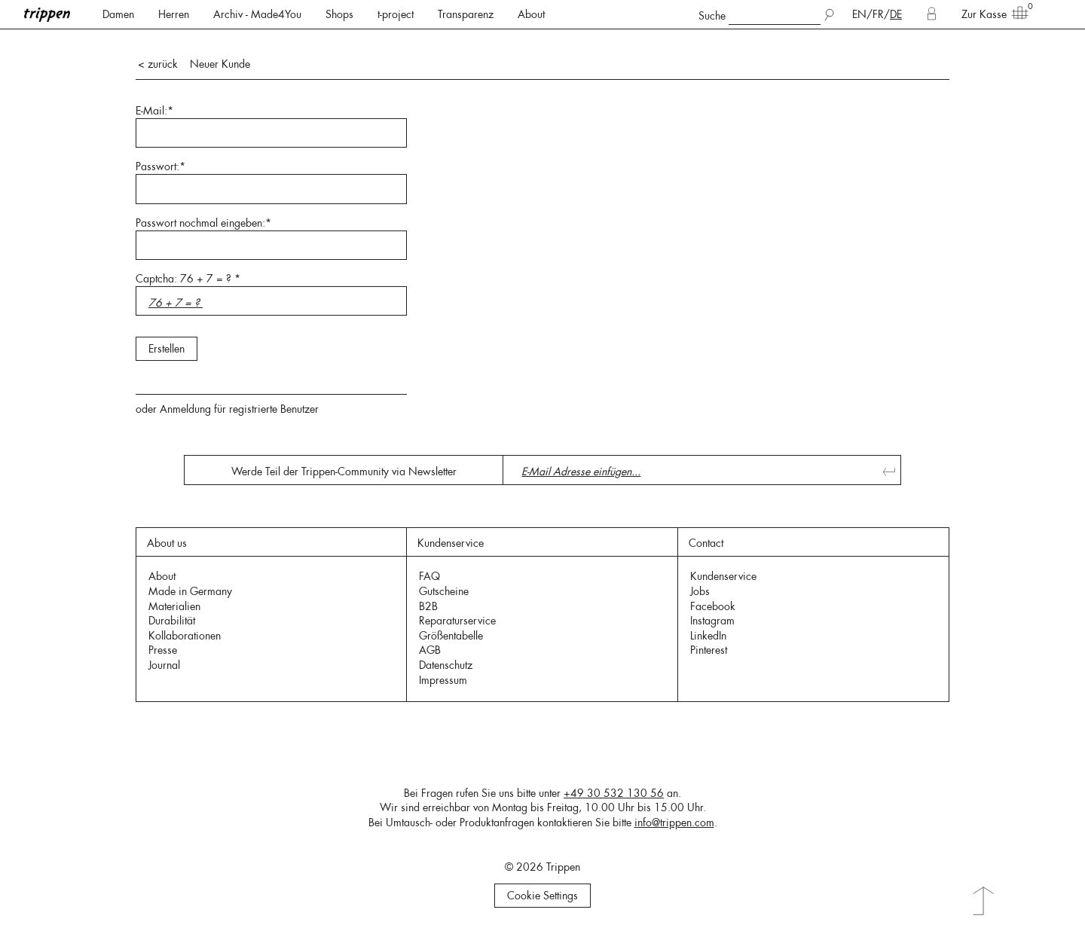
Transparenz (466, 14)
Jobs (700, 591)
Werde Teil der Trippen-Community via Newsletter (344, 471)
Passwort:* (160, 166)
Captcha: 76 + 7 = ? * (188, 278)
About (531, 14)
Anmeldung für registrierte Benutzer (239, 409)
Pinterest (708, 650)
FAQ (429, 576)
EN (859, 14)
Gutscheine (444, 591)
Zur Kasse (990, 13)
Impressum (443, 680)
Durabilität (171, 620)
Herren (173, 14)
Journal (164, 665)
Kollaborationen (184, 636)
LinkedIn (708, 636)
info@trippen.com (674, 822)
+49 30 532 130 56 (614, 793)
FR (878, 14)
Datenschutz (445, 665)
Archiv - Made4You (257, 14)
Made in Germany (190, 591)
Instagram (712, 620)
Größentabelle (451, 636)
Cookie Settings (542, 895)
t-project (395, 14)
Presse (162, 650)
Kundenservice (723, 576)
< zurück (158, 64)
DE (896, 14)
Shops (339, 14)
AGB (430, 650)
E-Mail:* (154, 111)
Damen (118, 14)
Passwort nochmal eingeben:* (203, 223)
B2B (428, 606)
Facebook (712, 606)
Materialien (174, 606)
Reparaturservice (457, 620)
